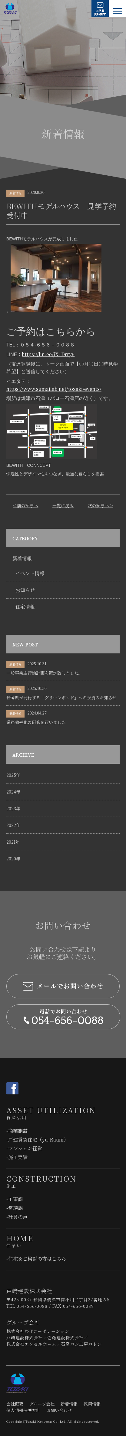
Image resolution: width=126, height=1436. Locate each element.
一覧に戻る (63, 505)
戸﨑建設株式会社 (24, 1337)
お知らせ (25, 590)
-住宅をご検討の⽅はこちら (36, 1258)
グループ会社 (42, 1404)
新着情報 (22, 558)
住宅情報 (25, 606)
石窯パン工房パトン (81, 1344)
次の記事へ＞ (100, 505)
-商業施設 (17, 1130)
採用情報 (92, 1404)
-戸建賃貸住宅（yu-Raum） (37, 1139)
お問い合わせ (59, 1410)
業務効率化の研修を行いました (36, 722)
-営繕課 (14, 1207)
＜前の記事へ (25, 505)
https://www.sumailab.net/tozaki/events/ (53, 388)
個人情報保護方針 (23, 1410)
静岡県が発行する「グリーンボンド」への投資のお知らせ (61, 697)
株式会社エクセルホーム (31, 1344)
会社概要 (14, 1404)
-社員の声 (17, 1216)
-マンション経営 (24, 1148)
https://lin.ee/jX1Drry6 (48, 354)
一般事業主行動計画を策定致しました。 (44, 673)
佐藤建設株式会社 (65, 1337)
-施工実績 (17, 1157)
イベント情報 (30, 573)
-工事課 (14, 1199)
